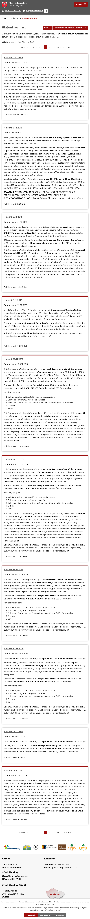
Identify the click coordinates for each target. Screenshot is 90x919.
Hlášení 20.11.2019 (13, 648)
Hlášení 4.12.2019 (13, 217)
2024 (13, 42)
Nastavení (60, 915)
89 (58, 47)
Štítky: (5, 42)
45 (33, 47)
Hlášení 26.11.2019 (13, 569)
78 (49, 47)
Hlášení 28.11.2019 (13, 359)
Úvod (4, 18)
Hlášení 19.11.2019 (13, 731)
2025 (22, 42)
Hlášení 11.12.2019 (13, 57)
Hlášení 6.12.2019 (13, 127)
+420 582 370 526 (60, 864)
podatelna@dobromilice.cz (65, 867)
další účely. (50, 904)
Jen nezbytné (45, 915)
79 (51, 47)
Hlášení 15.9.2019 (13, 770)
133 (64, 47)
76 (42, 47)
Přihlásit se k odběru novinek (71, 27)
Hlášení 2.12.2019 (13, 300)
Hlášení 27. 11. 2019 (14, 459)
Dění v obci (14, 18)
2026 (32, 42)
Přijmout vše (31, 915)
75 (39, 47)
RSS (47, 27)
